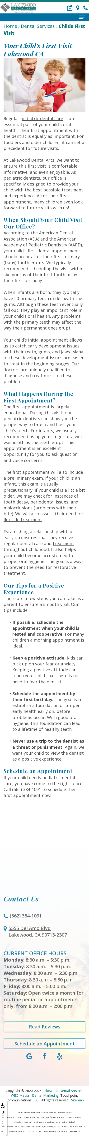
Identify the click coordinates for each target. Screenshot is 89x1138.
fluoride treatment (23, 519)
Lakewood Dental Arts (59, 1090)
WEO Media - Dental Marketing (35, 1095)
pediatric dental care (41, 118)
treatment (63, 543)
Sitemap (77, 1100)
